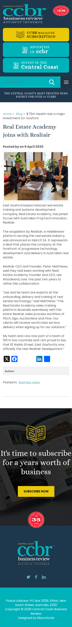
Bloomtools (45, 618)
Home (7, 114)
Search (51, 82)
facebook (36, 577)
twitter (28, 577)
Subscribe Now (36, 491)
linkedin (44, 577)
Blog (19, 114)
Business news (29, 382)
